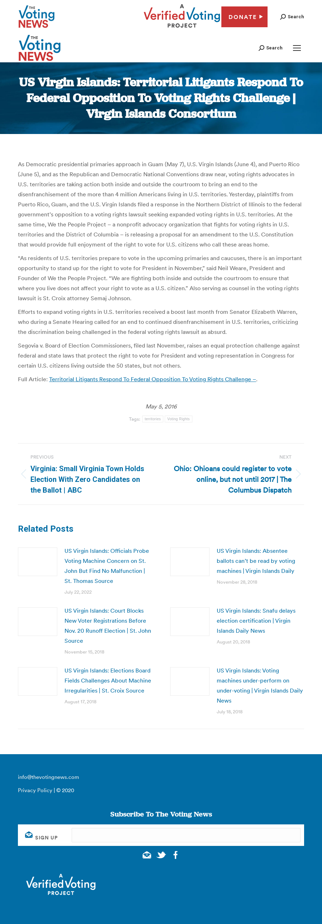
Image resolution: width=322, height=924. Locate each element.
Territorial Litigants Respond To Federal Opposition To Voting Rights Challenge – (152, 379)
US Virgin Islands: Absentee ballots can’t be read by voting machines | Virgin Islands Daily (256, 560)
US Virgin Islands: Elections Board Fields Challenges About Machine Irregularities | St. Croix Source (107, 680)
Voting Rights (178, 419)
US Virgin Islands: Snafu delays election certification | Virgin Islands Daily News (256, 620)
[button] (292, 17)
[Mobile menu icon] (297, 48)
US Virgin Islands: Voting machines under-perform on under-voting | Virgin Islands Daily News (260, 685)
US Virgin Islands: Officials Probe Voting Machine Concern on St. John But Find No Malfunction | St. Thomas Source (106, 565)
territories (153, 419)
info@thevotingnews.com (48, 777)
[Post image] (37, 561)
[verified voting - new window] (182, 28)
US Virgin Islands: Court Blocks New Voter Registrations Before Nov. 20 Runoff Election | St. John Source (107, 625)
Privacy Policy (35, 790)
